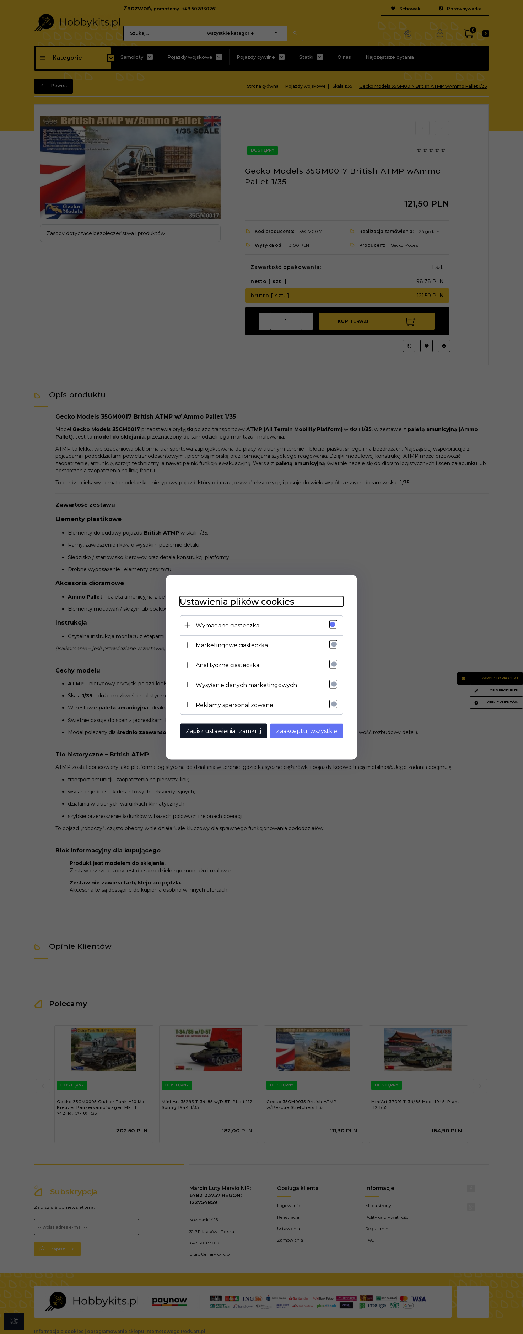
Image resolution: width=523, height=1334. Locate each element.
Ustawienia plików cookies (237, 601)
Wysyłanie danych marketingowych (246, 684)
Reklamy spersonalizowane (234, 704)
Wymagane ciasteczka (227, 625)
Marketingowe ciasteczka (232, 645)
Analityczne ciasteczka (227, 664)
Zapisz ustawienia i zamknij (223, 730)
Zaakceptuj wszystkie (306, 730)
